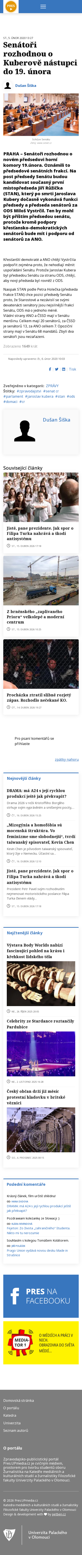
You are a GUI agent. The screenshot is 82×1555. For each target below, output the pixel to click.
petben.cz (59, 1514)
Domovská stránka (18, 1401)
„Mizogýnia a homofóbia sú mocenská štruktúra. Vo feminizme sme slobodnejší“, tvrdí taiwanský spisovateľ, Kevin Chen (41, 833)
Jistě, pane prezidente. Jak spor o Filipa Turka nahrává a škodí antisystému (40, 533)
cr (23, 401)
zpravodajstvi (30, 391)
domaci (11, 401)
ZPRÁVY (52, 385)
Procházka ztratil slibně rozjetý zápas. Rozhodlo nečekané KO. (39, 697)
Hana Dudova (20, 1201)
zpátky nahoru (67, 759)
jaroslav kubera (40, 396)
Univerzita (12, 1423)
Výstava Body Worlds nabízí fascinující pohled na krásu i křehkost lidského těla (36, 950)
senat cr (52, 391)
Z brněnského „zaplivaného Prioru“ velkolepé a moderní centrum (35, 617)
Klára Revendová (22, 1223)
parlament (14, 396)
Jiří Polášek (18, 1246)
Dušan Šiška (25, 85)
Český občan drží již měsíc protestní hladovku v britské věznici (36, 1097)
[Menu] (43, 6)
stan (61, 396)
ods (72, 396)
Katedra (9, 1415)
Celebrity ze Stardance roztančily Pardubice (40, 1023)
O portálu (11, 1408)
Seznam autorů (15, 1430)
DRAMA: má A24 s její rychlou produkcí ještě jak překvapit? (36, 793)
